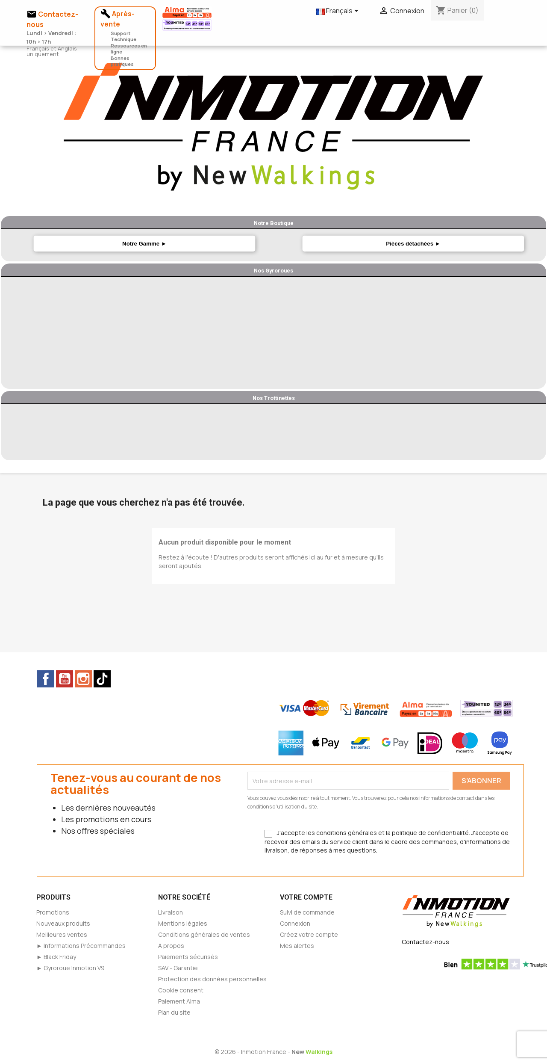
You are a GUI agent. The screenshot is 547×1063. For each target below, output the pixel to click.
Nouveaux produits (63, 923)
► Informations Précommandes (81, 946)
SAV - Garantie (178, 968)
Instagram (83, 678)
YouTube (64, 678)
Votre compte (306, 897)
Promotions (52, 912)
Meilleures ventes (61, 934)
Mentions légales (182, 923)
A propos (171, 946)
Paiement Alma (179, 1001)
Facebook (45, 678)
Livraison (170, 912)
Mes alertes (297, 946)
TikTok (102, 678)
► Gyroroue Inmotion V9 (70, 968)
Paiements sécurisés (188, 957)
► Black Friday (56, 957)
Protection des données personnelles (212, 979)
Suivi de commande (307, 912)
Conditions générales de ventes (204, 934)
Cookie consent (180, 990)
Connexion (295, 923)
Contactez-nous (425, 942)
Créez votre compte (309, 934)
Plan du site (174, 1012)
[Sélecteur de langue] (339, 11)
